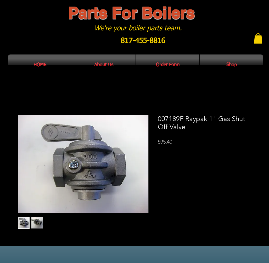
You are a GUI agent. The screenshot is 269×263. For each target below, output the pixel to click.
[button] (258, 38)
